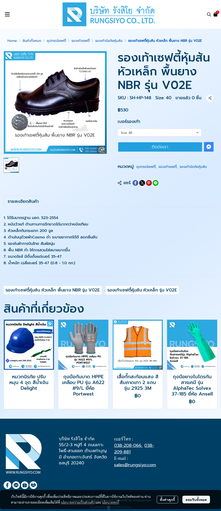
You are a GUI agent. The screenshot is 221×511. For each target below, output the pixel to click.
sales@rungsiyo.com (135, 465)
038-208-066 (127, 445)
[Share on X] (142, 183)
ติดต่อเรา (160, 146)
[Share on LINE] (155, 183)
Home (12, 40)
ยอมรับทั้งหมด (196, 499)
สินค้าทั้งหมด (32, 40)
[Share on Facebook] (135, 183)
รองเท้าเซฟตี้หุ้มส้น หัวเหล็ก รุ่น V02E (142, 290)
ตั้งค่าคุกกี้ (167, 499)
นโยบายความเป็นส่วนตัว (78, 502)
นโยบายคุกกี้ (110, 502)
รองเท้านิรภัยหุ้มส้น (108, 40)
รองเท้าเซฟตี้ (80, 40)
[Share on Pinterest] (149, 183)
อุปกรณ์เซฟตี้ (56, 40)
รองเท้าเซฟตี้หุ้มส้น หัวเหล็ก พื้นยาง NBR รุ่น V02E (53, 290)
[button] (209, 14)
